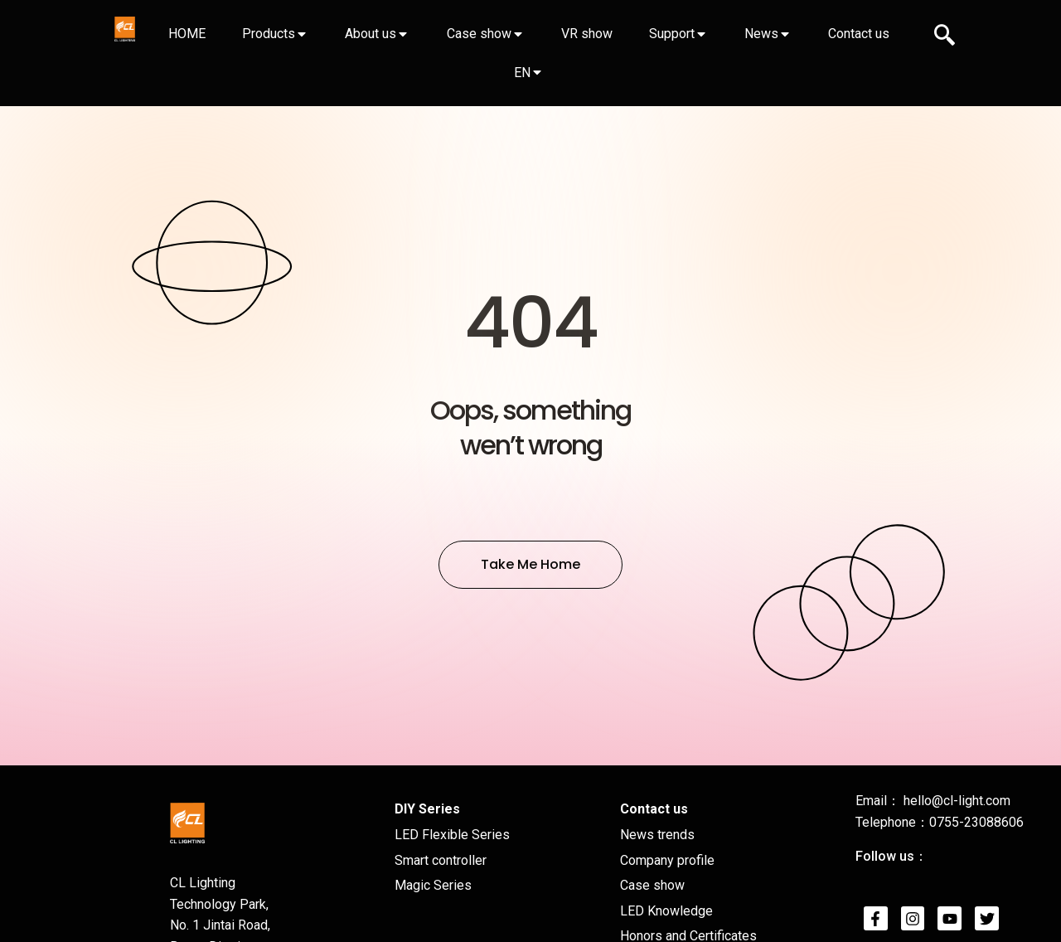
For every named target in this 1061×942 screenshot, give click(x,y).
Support (672, 33)
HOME (187, 33)
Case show (479, 33)
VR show (587, 33)
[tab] (186, 34)
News (761, 33)
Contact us (858, 33)
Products (268, 33)
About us (370, 33)
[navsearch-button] (944, 37)
